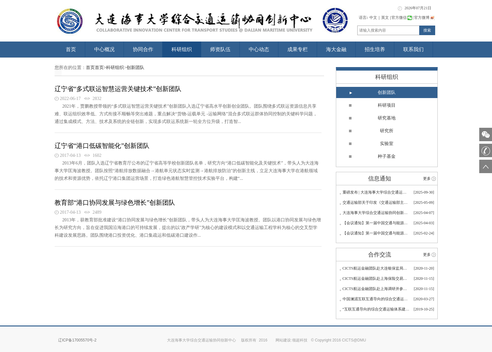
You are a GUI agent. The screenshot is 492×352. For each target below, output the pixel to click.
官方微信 (401, 17)
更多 (427, 178)
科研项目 (387, 105)
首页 (71, 49)
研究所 (386, 130)
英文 (385, 17)
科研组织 (181, 49)
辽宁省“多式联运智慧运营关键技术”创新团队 (118, 88)
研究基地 (387, 118)
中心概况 (104, 49)
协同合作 (143, 49)
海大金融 (336, 49)
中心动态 (259, 49)
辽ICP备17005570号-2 (77, 340)
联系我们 (413, 49)
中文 (373, 17)
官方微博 (424, 17)
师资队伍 (220, 49)
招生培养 (375, 49)
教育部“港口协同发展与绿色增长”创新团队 (115, 202)
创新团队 (135, 67)
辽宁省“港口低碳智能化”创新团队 (102, 145)
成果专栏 (297, 49)
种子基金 (387, 156)
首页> (100, 67)
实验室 (386, 143)
